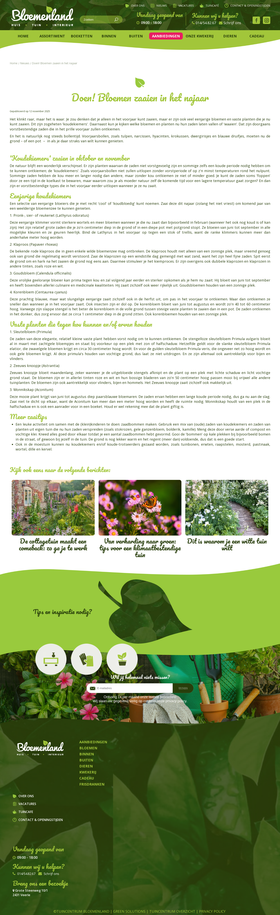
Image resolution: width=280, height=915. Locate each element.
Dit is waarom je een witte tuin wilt (226, 516)
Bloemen (99, 906)
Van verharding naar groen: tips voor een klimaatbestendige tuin (140, 520)
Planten (168, 906)
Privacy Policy (212, 899)
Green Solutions (129, 899)
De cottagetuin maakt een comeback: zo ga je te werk (53, 516)
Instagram (266, 20)
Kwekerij (188, 906)
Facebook (256, 20)
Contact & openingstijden (40, 820)
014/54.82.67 (206, 22)
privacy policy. (176, 701)
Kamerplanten (143, 906)
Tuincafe (25, 812)
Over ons (26, 796)
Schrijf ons (232, 22)
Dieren (118, 906)
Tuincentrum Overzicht (172, 899)
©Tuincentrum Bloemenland (81, 899)
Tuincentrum (75, 906)
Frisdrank (209, 906)
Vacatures (27, 804)
